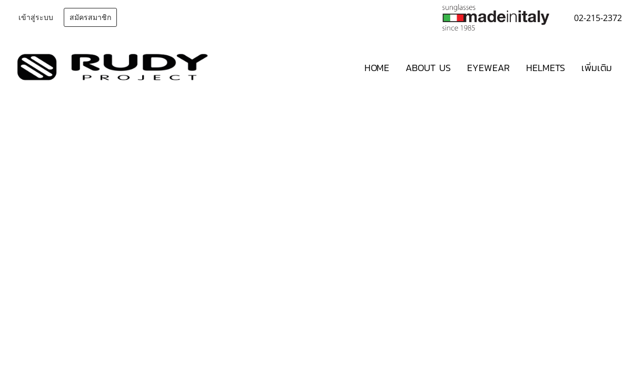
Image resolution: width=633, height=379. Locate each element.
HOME (376, 68)
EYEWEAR (488, 68)
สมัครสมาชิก (90, 17)
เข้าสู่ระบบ (35, 17)
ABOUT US (428, 68)
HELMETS (545, 68)
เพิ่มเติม (596, 68)
